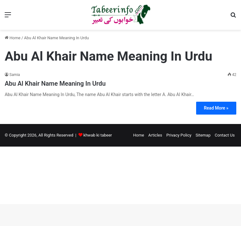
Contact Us (225, 135)
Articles (155, 135)
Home (12, 37)
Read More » (216, 107)
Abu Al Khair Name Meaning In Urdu (55, 83)
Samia (14, 75)
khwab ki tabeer (97, 135)
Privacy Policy (178, 135)
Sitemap (203, 135)
